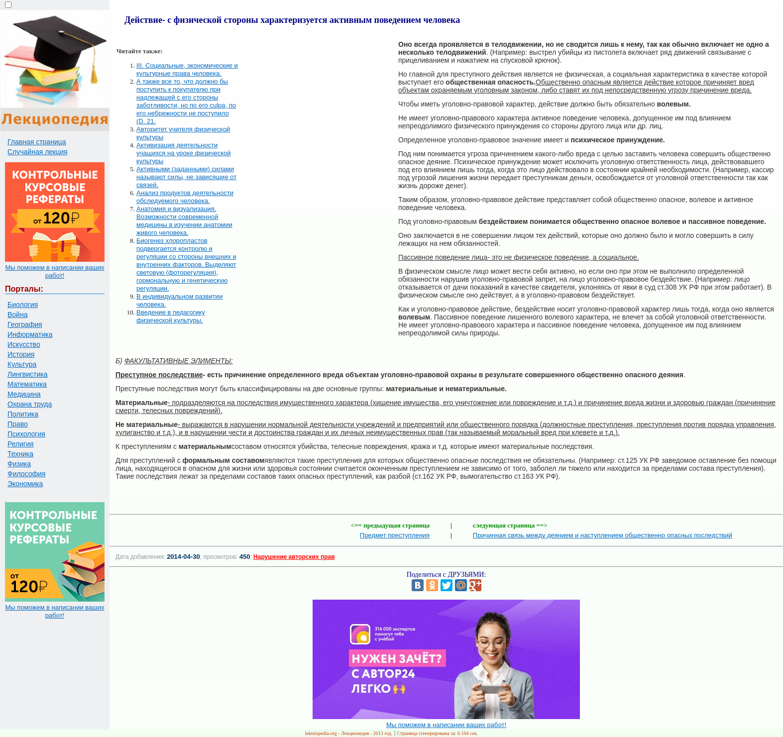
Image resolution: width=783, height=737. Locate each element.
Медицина (24, 394)
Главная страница (36, 142)
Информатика (29, 334)
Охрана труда (29, 404)
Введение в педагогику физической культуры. (170, 316)
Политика (22, 414)
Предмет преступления (395, 535)
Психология (26, 434)
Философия (26, 474)
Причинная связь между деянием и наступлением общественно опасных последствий (602, 535)
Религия (20, 444)
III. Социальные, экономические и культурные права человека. (187, 69)
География (24, 324)
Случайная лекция (37, 152)
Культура (21, 364)
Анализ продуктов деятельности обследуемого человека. (184, 197)
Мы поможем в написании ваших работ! (54, 271)
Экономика (25, 484)
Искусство (23, 344)
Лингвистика (27, 374)
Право (17, 424)
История (20, 354)
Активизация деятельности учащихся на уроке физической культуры (183, 153)
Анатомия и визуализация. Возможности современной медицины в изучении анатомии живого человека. (184, 220)
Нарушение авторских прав (294, 556)
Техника (20, 454)
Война (17, 314)
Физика (19, 464)
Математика (27, 384)
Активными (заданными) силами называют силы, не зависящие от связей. (186, 177)
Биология (22, 305)
